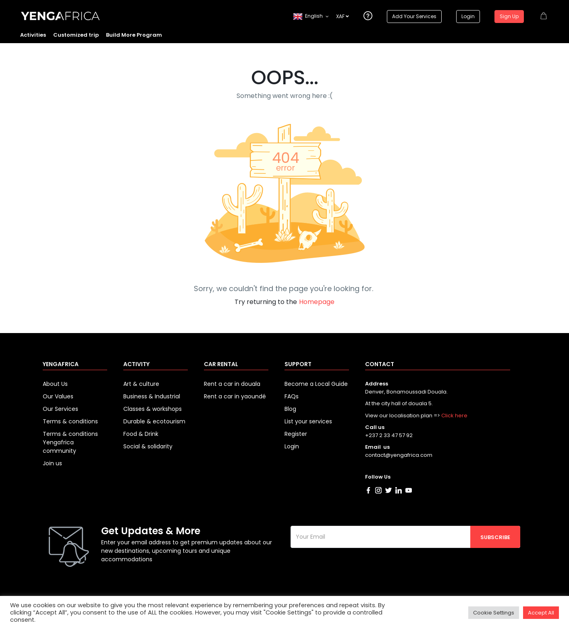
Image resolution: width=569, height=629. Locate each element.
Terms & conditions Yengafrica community (70, 442)
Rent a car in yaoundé (235, 396)
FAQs (291, 396)
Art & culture (141, 384)
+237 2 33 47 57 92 (389, 435)
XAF (342, 16)
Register (295, 434)
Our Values (58, 396)
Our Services (60, 409)
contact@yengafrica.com (398, 455)
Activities (33, 35)
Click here (454, 415)
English (308, 16)
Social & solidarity (147, 446)
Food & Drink (140, 434)
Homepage (316, 301)
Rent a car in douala (232, 384)
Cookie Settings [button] (493, 613)
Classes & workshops (152, 409)
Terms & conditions (70, 421)
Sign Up (509, 16)
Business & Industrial (151, 396)
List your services (308, 421)
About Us (55, 384)
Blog (290, 409)
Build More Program (134, 35)
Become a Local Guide (316, 384)
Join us (52, 463)
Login (468, 16)
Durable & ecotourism (154, 421)
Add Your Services (414, 16)
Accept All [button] (541, 613)
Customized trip (76, 35)
